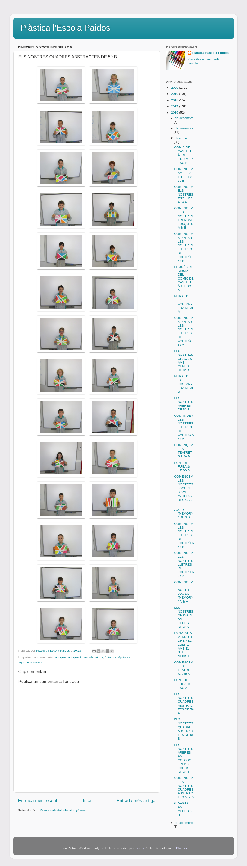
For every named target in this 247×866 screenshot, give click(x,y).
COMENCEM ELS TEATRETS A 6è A (183, 668)
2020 (175, 87)
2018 (175, 100)
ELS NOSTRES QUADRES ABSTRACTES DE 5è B (184, 729)
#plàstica (124, 657)
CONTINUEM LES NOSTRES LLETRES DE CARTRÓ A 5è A (184, 427)
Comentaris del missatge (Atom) (63, 810)
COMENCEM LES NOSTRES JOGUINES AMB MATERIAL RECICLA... (183, 490)
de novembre (184, 128)
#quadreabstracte (30, 662)
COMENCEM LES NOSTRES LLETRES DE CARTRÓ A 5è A (184, 564)
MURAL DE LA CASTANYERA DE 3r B (183, 383)
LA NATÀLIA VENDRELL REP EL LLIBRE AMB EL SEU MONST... (183, 644)
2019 (175, 94)
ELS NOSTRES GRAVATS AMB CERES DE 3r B (183, 360)
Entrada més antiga (136, 800)
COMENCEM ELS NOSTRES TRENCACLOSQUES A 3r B (183, 218)
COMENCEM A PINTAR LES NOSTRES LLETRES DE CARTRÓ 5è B (183, 247)
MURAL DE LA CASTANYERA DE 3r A (183, 304)
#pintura (110, 657)
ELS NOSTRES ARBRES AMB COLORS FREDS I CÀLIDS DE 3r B (183, 758)
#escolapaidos (92, 657)
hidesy (139, 848)
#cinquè (60, 657)
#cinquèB (74, 657)
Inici (87, 800)
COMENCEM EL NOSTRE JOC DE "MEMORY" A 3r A (183, 591)
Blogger (181, 848)
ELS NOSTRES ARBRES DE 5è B (183, 403)
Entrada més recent (37, 800)
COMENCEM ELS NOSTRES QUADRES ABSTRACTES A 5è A (184, 787)
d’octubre (181, 138)
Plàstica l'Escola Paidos (65, 28)
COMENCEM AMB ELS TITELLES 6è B (183, 174)
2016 (175, 112)
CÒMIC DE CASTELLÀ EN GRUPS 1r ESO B (183, 155)
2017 (175, 106)
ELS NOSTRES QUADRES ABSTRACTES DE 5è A (184, 703)
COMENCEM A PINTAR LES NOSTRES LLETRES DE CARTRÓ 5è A (183, 331)
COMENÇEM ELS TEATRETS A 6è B (183, 450)
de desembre (184, 118)
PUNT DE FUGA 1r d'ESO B (182, 466)
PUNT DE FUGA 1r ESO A (182, 683)
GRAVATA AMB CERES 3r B (183, 809)
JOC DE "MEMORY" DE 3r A (183, 513)
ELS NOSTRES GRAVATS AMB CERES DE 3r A (183, 617)
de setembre (184, 823)
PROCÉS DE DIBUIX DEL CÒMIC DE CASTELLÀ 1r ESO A (184, 278)
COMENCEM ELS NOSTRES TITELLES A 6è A (183, 194)
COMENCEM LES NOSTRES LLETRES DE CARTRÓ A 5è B (184, 535)
